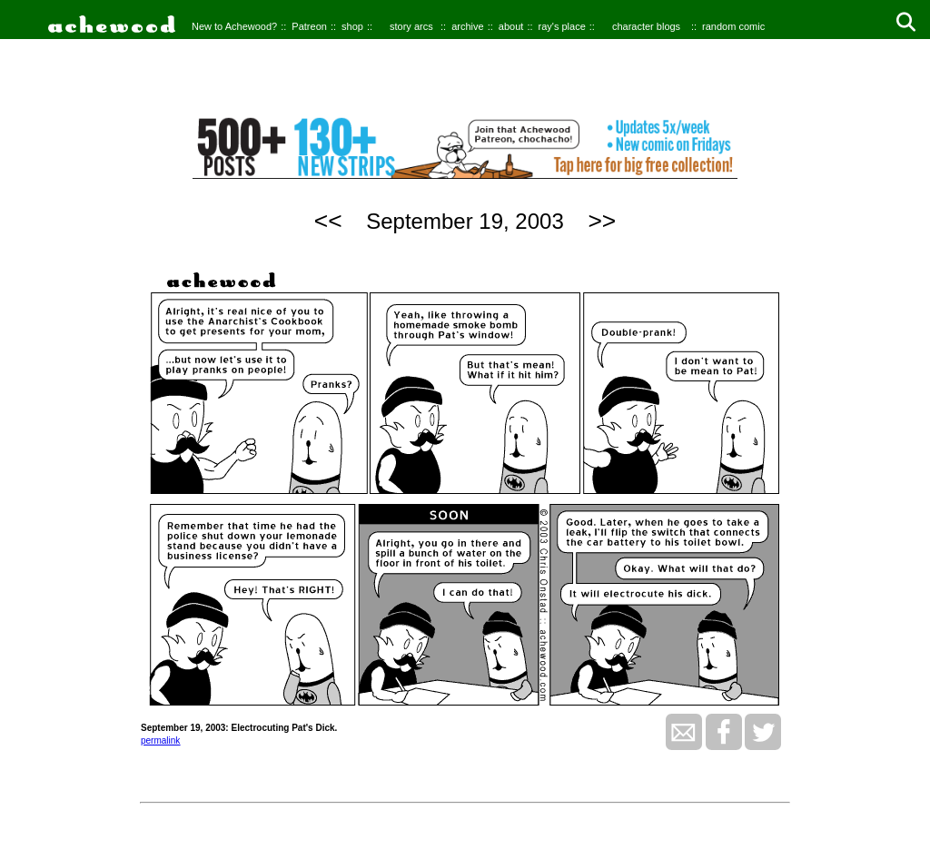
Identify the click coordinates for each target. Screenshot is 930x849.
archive (467, 26)
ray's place (562, 26)
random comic (733, 26)
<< (328, 220)
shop (352, 26)
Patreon (309, 26)
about (511, 26)
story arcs (411, 26)
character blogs (646, 26)
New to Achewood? (234, 26)
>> (602, 220)
